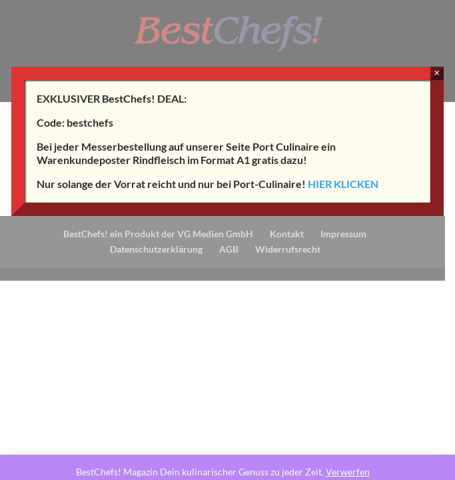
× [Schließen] (437, 73)
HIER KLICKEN (343, 183)
